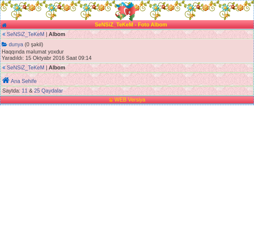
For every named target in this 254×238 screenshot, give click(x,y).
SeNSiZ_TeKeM (25, 34)
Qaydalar (52, 91)
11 (25, 91)
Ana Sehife (24, 81)
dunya (16, 44)
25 (37, 91)
